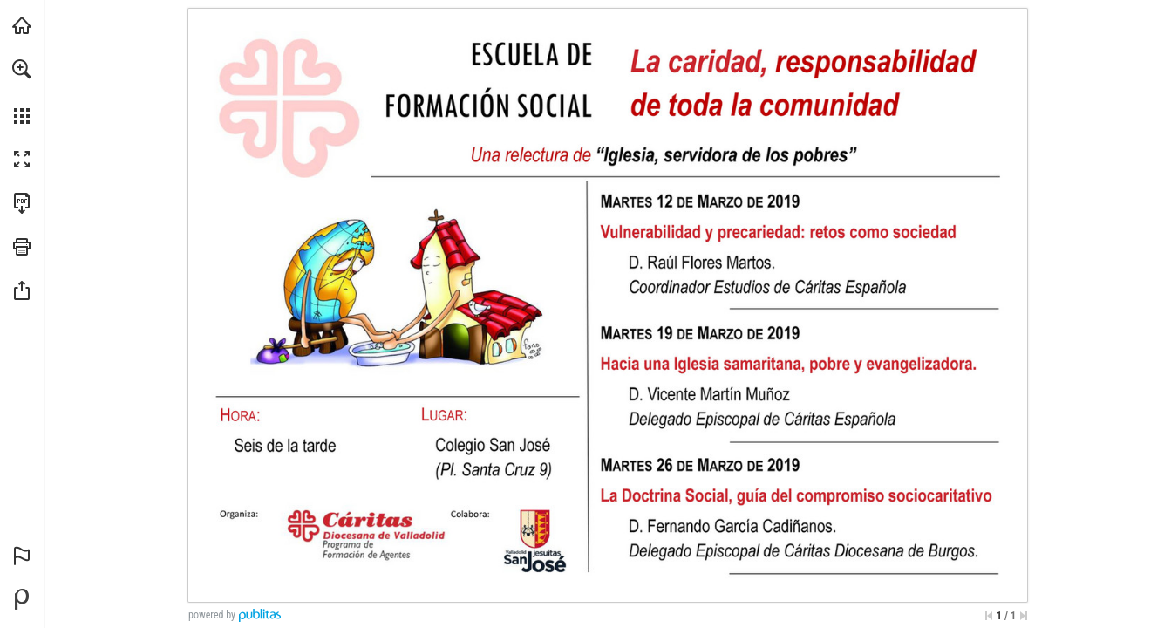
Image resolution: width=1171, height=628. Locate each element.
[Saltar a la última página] (1023, 615)
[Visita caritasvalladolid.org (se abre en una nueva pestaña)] (22, 25)
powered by (211, 615)
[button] (22, 69)
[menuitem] (22, 91)
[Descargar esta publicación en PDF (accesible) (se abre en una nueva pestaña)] (22, 203)
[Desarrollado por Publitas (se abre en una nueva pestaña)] (22, 599)
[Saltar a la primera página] (988, 615)
